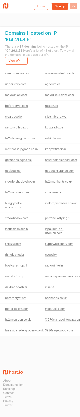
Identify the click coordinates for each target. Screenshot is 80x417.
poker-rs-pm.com (16, 308)
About (7, 380)
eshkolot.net (53, 138)
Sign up (60, 6)
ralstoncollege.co (16, 127)
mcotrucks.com (55, 308)
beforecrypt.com (16, 105)
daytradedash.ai (16, 287)
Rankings (9, 388)
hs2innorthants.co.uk (58, 181)
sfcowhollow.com (16, 218)
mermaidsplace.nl (16, 229)
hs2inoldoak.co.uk (17, 192)
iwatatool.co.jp (14, 276)
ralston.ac (51, 105)
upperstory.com (15, 84)
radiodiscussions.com (59, 95)
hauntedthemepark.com (61, 160)
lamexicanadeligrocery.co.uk (24, 330)
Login (41, 6)
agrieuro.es (52, 84)
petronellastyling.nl (57, 218)
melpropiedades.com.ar (61, 203)
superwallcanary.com (59, 243)
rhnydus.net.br (14, 254)
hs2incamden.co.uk (18, 319)
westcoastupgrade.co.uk (21, 149)
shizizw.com (13, 243)
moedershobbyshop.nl (20, 181)
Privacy (8, 401)
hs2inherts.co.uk (56, 298)
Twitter (7, 405)
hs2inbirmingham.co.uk (20, 138)
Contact (8, 393)
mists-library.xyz (56, 116)
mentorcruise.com (17, 73)
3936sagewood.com (59, 330)
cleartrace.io (13, 116)
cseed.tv (51, 254)
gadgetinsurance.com (59, 170)
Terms (7, 397)
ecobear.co (13, 170)
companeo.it (53, 192)
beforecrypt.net (15, 298)
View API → (16, 60)
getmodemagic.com (18, 160)
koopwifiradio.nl (56, 149)
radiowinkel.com (16, 95)
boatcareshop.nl (16, 265)
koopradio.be (54, 127)
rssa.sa (49, 287)
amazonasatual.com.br (60, 73)
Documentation (13, 384)
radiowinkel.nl (54, 265)
